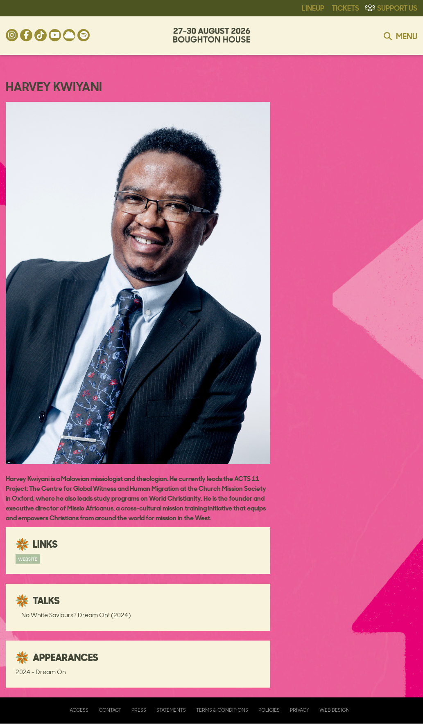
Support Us (397, 7)
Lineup (313, 7)
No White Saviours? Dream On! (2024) (76, 615)
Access (79, 709)
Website (27, 559)
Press (138, 709)
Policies (269, 709)
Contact (110, 709)
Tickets (345, 7)
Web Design (334, 709)
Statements (171, 709)
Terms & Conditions (222, 709)
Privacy (299, 709)
